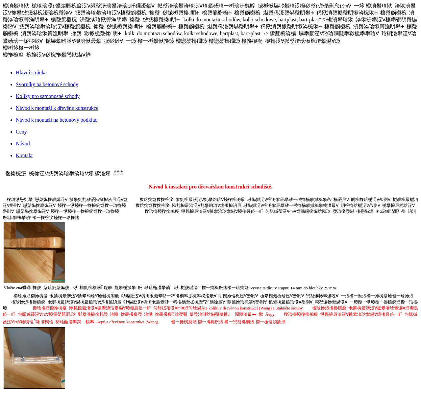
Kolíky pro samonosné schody (48, 96)
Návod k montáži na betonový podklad (56, 120)
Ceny (21, 132)
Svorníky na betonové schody (47, 84)
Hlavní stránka (31, 72)
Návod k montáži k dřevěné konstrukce (57, 108)
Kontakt (24, 155)
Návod (23, 143)
